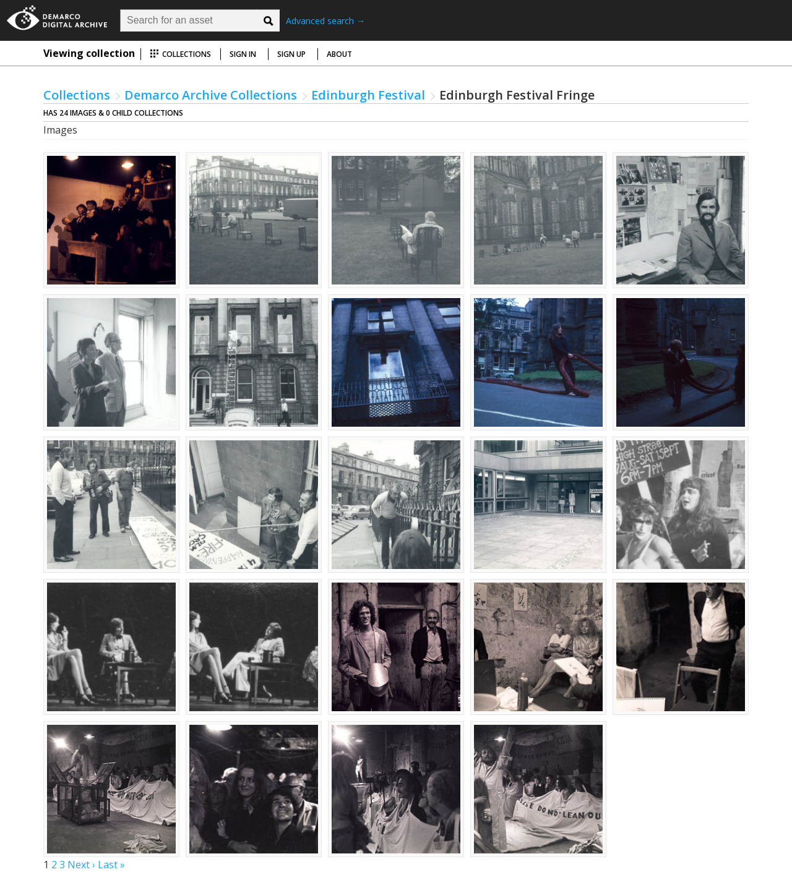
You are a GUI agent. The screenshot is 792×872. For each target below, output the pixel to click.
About (339, 54)
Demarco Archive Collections (210, 95)
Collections (180, 54)
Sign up (291, 54)
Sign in (243, 54)
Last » (111, 864)
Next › (81, 864)
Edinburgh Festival (368, 95)
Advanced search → (325, 21)
